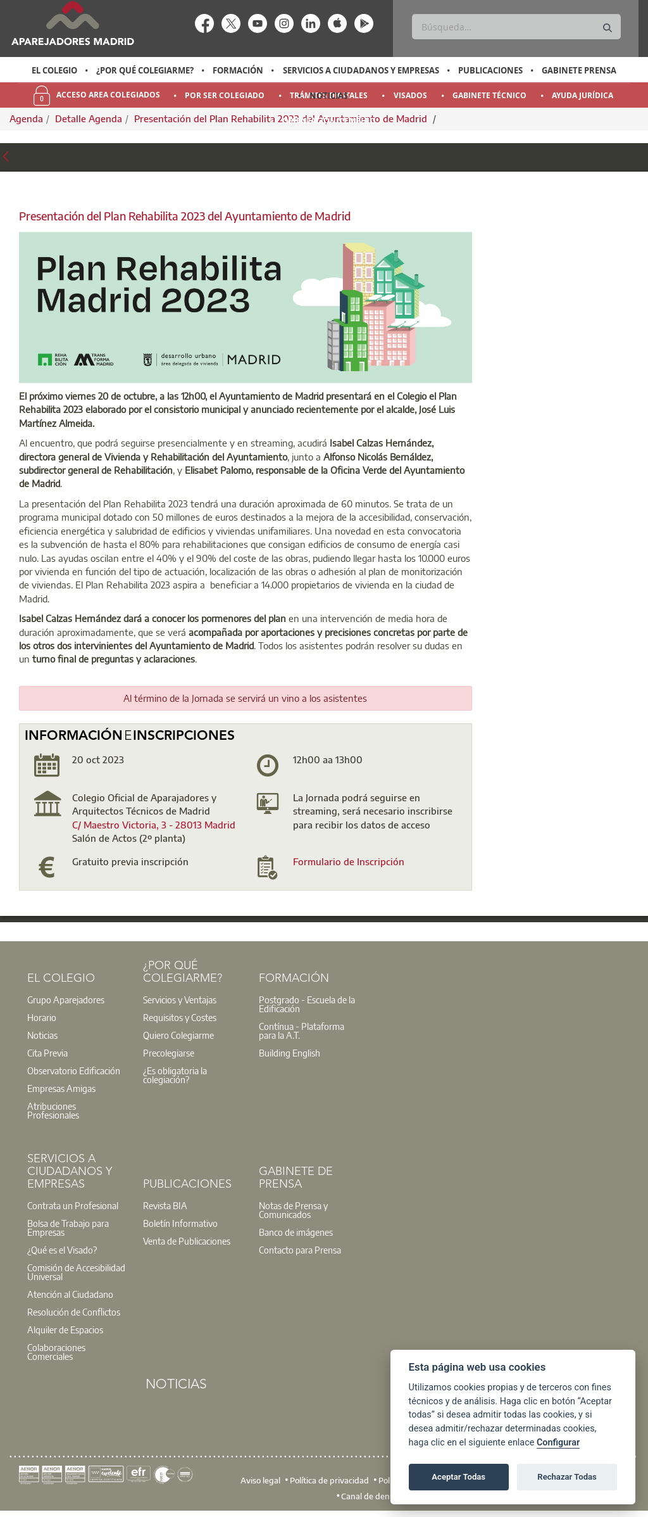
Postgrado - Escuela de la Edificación (307, 1004)
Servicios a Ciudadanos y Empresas (361, 70)
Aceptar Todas (458, 1477)
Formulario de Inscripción (348, 861)
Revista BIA (165, 1205)
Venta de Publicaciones (186, 1241)
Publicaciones (490, 70)
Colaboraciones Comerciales (56, 1352)
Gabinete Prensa (579, 70)
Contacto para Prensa (300, 1249)
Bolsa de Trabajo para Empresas (68, 1227)
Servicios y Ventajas (179, 999)
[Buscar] (516, 26)
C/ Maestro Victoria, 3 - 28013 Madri (151, 824)
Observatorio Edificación (73, 1070)
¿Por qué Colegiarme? (145, 70)
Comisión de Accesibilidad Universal (76, 1272)
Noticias (328, 95)
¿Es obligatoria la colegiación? (175, 1075)
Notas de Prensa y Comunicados (293, 1210)
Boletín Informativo (180, 1223)
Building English (289, 1052)
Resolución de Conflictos (73, 1311)
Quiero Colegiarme (178, 1035)
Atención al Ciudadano (70, 1294)
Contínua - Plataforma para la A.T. (301, 1030)
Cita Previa (47, 1052)
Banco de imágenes (296, 1232)
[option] (54, 70)
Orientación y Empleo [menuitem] (329, 120)
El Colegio (54, 70)
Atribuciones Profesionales (53, 1110)
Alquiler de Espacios (65, 1329)
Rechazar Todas (567, 1477)
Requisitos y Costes (179, 1017)
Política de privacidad (329, 1480)
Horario (41, 1017)
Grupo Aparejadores (65, 999)
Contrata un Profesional (72, 1205)
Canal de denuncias (377, 1496)
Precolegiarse (168, 1052)
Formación (238, 70)
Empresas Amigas (61, 1088)
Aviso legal (260, 1480)
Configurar (558, 1442)
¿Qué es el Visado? (62, 1249)
